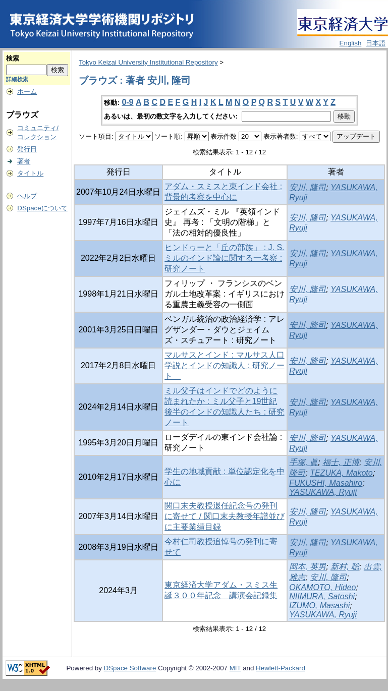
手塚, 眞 (303, 462)
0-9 (127, 102)
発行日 (27, 149)
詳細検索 (17, 79)
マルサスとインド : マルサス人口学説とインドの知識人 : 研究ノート (224, 365)
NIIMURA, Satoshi (322, 596)
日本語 (375, 43)
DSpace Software (130, 668)
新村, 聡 (344, 566)
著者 (23, 161)
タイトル (30, 173)
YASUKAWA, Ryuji (323, 492)
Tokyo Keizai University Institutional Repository (148, 62)
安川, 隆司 (307, 187)
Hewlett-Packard (280, 668)
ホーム (27, 91)
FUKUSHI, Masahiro (325, 483)
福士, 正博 (340, 462)
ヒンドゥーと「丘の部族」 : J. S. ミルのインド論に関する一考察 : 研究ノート (224, 258)
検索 (12, 58)
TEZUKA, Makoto (341, 473)
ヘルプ (27, 196)
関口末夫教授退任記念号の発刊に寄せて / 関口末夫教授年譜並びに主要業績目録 (224, 516)
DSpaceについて (42, 208)
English (351, 43)
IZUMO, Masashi (319, 605)
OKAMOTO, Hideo (322, 587)
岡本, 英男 (307, 566)
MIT (235, 668)
